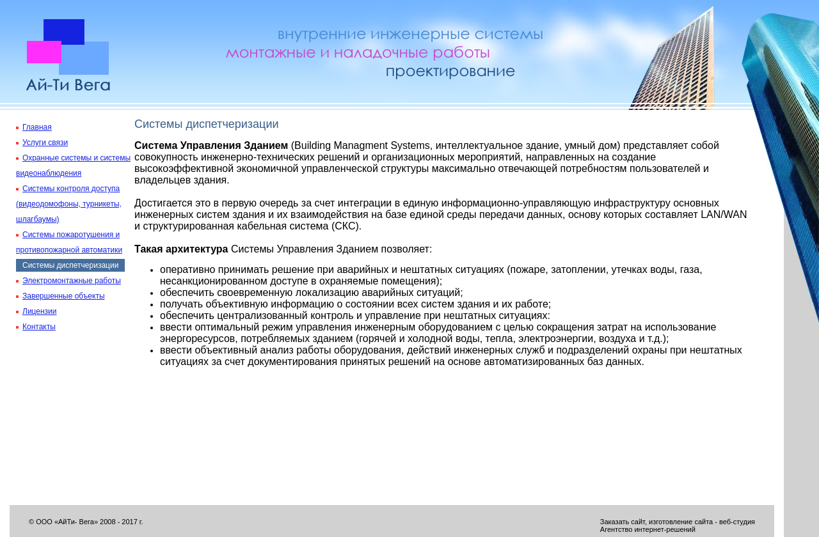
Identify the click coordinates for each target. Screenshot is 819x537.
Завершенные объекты (63, 296)
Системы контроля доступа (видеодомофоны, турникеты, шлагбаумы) (69, 204)
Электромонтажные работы (71, 280)
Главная (37, 127)
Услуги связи (45, 142)
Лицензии (39, 311)
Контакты (39, 326)
